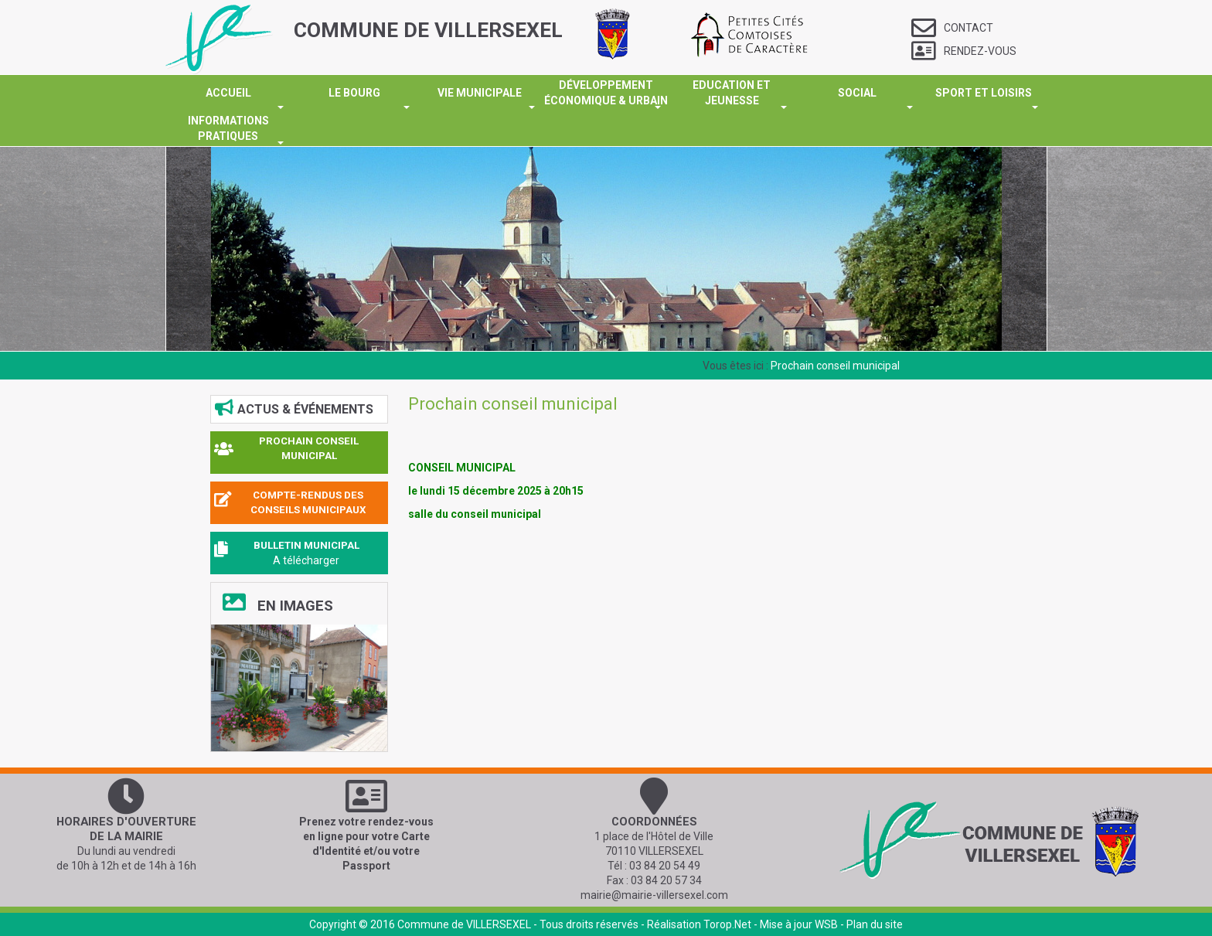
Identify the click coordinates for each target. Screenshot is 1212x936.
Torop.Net (727, 924)
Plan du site (874, 924)
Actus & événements (294, 408)
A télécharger (306, 560)
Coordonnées (654, 822)
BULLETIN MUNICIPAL (306, 545)
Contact (952, 27)
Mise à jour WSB (799, 924)
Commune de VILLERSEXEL (464, 924)
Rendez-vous (963, 51)
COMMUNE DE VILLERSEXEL (428, 30)
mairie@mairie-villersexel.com (654, 895)
